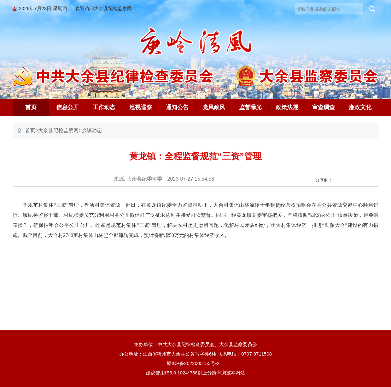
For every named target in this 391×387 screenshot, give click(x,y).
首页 (31, 107)
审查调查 (323, 107)
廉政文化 (360, 107)
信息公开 (67, 107)
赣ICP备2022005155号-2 (195, 363)
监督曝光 (250, 107)
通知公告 (177, 107)
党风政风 (213, 107)
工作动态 (104, 107)
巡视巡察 (140, 107)
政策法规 (287, 107)
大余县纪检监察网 (58, 130)
